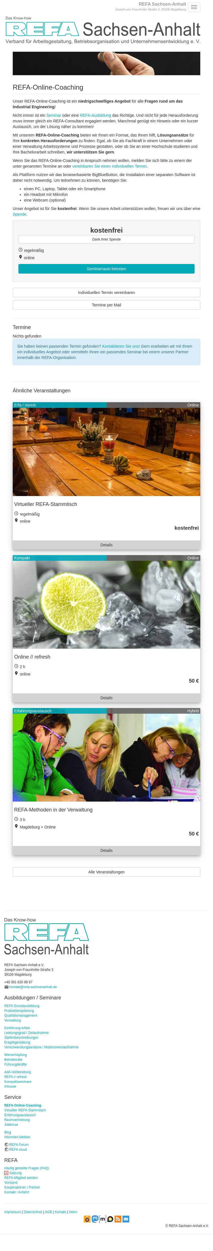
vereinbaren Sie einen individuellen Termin (109, 166)
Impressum (12, 1212)
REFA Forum (19, 1145)
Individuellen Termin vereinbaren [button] (106, 292)
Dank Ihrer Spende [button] (106, 239)
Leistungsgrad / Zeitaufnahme (26, 1033)
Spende (19, 214)
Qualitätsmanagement (20, 1016)
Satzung (15, 1173)
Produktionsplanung (19, 1011)
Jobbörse (11, 1125)
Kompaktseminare (17, 1082)
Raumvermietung (17, 1120)
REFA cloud (18, 1150)
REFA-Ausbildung (95, 115)
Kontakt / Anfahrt (16, 1192)
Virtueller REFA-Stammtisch (25, 1110)
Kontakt (60, 1212)
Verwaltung (12, 1020)
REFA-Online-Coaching (22, 1105)
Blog (7, 1132)
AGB (48, 1212)
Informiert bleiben (17, 1137)
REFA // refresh (15, 1077)
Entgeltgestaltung (17, 1042)
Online (193, 405)
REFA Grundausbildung (21, 1006)
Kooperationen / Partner (22, 1187)
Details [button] (106, 545)
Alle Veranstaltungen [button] (106, 872)
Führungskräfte (15, 1064)
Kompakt (22, 558)
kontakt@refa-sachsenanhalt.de (33, 987)
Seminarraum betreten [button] (106, 269)
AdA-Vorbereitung (17, 1072)
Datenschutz (33, 1212)
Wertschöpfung (15, 1055)
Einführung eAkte (17, 1028)
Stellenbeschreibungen (21, 1038)
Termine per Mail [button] (106, 305)
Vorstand (11, 1183)
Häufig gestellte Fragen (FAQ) (26, 1168)
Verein (30, 405)
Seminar (53, 115)
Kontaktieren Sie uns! (121, 346)
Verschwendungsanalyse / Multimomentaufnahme (41, 1047)
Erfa (17, 405)
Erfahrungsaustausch (32, 711)
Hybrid (193, 711)
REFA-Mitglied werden (21, 1178)
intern (73, 1212)
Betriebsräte (13, 1060)
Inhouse (10, 1086)
